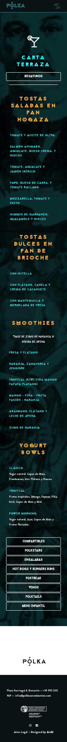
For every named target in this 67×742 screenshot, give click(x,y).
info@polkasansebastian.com (33, 696)
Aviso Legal (21, 732)
